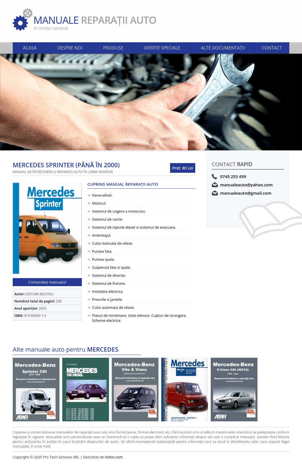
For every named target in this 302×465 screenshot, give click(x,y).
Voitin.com (114, 456)
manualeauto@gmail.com (245, 193)
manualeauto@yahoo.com (246, 184)
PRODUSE (113, 48)
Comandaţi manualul (47, 282)
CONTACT (272, 48)
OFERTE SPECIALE (162, 48)
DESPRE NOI (69, 48)
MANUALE (161, 22)
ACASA (30, 48)
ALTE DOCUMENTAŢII (222, 48)
